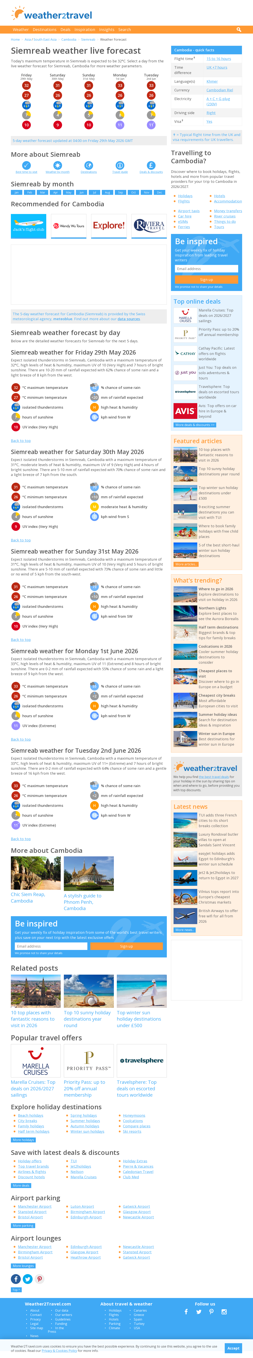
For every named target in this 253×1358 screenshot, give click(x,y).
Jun (82, 192)
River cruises (225, 216)
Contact (36, 1322)
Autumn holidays (85, 1133)
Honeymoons (134, 1122)
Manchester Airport (35, 1213)
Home (15, 39)
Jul (94, 192)
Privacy (35, 1326)
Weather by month (58, 172)
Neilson (77, 1178)
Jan (17, 192)
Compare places (136, 1133)
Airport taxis (189, 210)
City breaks (27, 1127)
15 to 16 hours (219, 58)
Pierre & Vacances (138, 1173)
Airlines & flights (32, 1178)
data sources (129, 325)
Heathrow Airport (86, 1264)
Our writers (63, 1322)
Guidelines (63, 1326)
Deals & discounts (151, 172)
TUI (74, 1167)
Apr (55, 192)
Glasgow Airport (137, 1218)
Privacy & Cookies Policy (59, 1351)
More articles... (186, 564)
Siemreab (88, 39)
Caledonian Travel (138, 1178)
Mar (42, 192)
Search (124, 29)
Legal (34, 1330)
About (34, 1317)
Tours (219, 226)
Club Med (131, 1183)
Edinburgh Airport (86, 1224)
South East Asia (45, 39)
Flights (184, 201)
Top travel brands (33, 1173)
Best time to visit (26, 172)
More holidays (23, 1147)
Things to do (225, 221)
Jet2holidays (81, 1173)
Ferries (184, 226)
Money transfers (228, 210)
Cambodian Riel (220, 90)
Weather (21, 29)
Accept (234, 1348)
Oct (133, 192)
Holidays (185, 195)
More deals (21, 1192)
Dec (159, 192)
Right (211, 112)
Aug (107, 192)
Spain (138, 1326)
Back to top (21, 447)
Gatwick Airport (136, 1213)
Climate (114, 1335)
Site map (36, 1335)
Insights (106, 29)
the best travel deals (214, 777)
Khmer (212, 81)
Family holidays (31, 1133)
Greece (139, 1322)
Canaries (140, 1317)
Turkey (139, 1330)
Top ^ (16, 1297)
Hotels (219, 195)
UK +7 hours (217, 67)
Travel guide (120, 172)
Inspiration (85, 29)
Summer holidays (85, 1127)
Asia (28, 39)
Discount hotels (31, 1183)
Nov (146, 192)
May (68, 192)
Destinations (45, 29)
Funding (61, 1330)
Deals (65, 29)
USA (137, 1335)
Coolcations (133, 1127)
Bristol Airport (30, 1224)
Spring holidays (84, 1122)
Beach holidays (30, 1122)
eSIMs (183, 221)
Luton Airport (82, 1213)
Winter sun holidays (87, 1138)
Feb (29, 192)
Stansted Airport (32, 1218)
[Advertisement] (170, 13)
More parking (23, 1232)
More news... (185, 930)
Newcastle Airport (138, 1224)
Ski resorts (132, 1138)
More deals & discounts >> (195, 425)
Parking (115, 1330)
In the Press (56, 1337)
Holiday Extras (135, 1167)
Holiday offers (30, 1167)
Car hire (185, 216)
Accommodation (228, 201)
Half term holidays (33, 1138)
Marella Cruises (84, 1183)
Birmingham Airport (88, 1218)
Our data (61, 1317)
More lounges (23, 1272)
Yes (209, 121)
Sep (120, 192)
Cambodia (68, 39)
